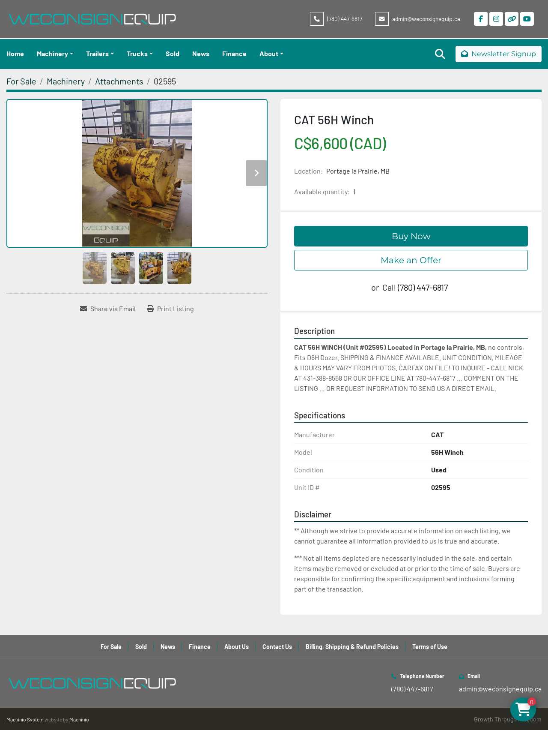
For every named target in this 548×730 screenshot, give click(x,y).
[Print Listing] (170, 308)
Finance (234, 53)
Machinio (79, 719)
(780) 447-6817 (344, 18)
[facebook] (481, 19)
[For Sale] (21, 81)
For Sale (111, 646)
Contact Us (277, 646)
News (200, 53)
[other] (511, 19)
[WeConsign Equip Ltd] (92, 682)
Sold (172, 53)
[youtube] (527, 19)
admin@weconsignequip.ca (426, 18)
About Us (236, 646)
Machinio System (25, 719)
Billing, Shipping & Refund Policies (352, 646)
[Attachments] (119, 81)
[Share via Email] (107, 308)
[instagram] (496, 19)
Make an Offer (411, 260)
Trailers (97, 53)
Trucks (137, 53)
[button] (55, 53)
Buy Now (411, 236)
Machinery (52, 53)
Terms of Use (429, 646)
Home (15, 53)
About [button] (268, 53)
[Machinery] (66, 81)
